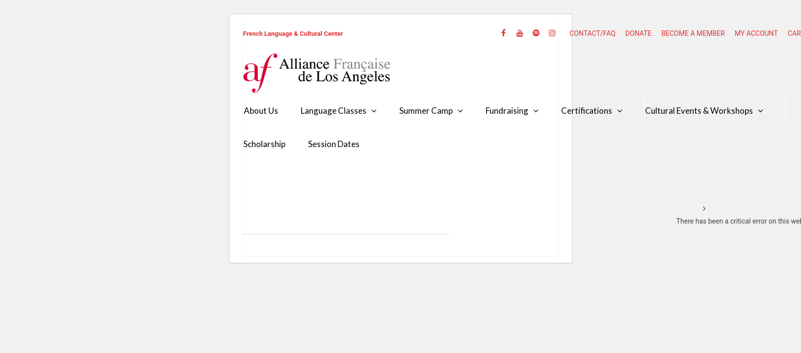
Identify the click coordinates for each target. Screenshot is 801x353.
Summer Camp (426, 110)
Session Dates (334, 144)
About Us (261, 110)
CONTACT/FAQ (592, 33)
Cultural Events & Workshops (699, 110)
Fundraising (507, 110)
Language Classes (333, 110)
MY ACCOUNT (756, 33)
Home (685, 209)
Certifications (586, 110)
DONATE (638, 33)
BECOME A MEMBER (692, 33)
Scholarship (264, 144)
